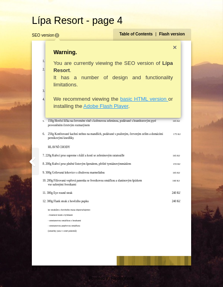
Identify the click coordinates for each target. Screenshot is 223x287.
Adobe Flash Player (105, 106)
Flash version (172, 34)
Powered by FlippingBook (111, 278)
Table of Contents (136, 34)
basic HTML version (144, 99)
